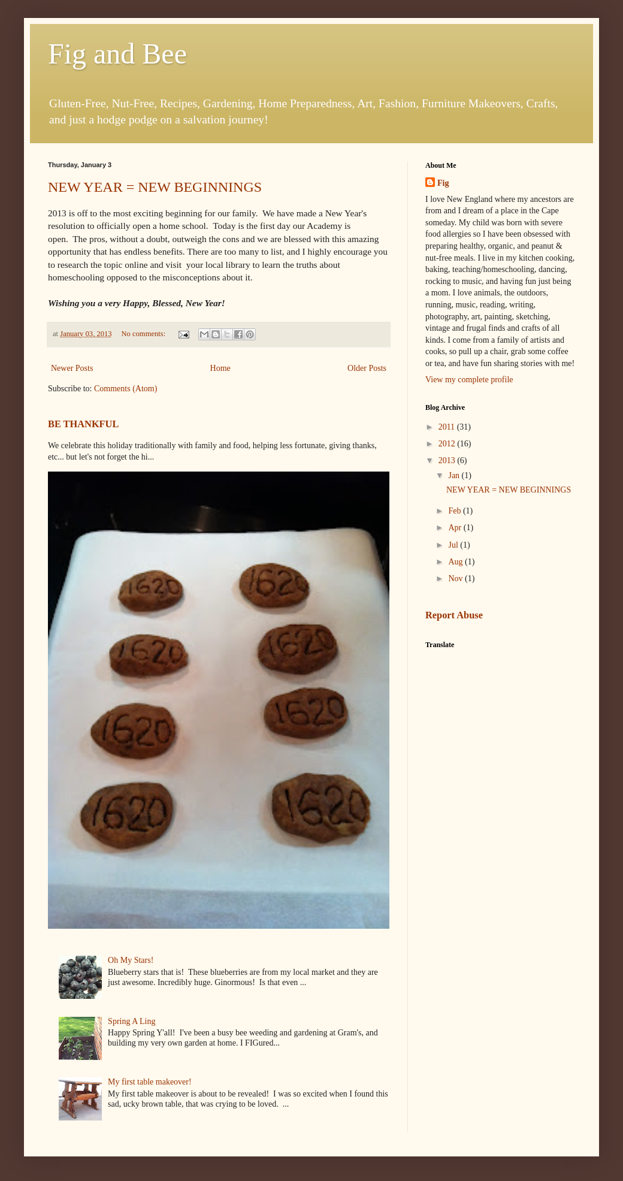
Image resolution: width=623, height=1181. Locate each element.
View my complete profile (469, 379)
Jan (454, 475)
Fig (443, 183)
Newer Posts (72, 368)
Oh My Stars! (130, 960)
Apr (455, 527)
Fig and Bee (117, 54)
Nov (456, 578)
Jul (454, 544)
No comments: (144, 334)
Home (220, 368)
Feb (455, 510)
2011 (447, 426)
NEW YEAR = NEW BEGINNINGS (155, 187)
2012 (448, 443)
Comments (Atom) (125, 388)
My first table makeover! (150, 1081)
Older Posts (366, 368)
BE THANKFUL (83, 424)
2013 (448, 460)
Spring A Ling (131, 1021)
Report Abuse (454, 615)
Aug (456, 561)
